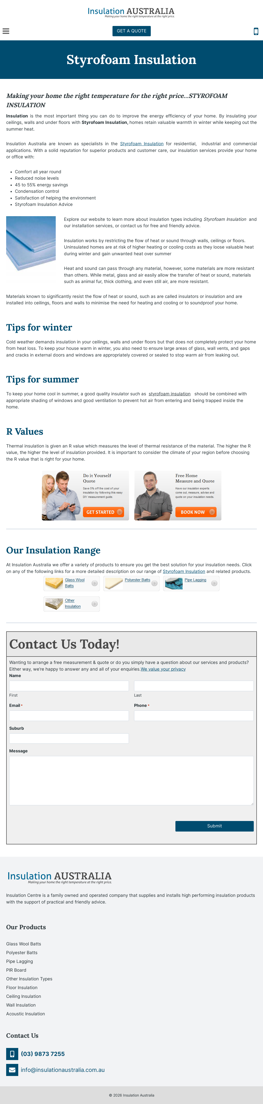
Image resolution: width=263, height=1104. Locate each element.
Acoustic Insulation (25, 1013)
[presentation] (48, 821)
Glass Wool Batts (23, 943)
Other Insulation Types (29, 978)
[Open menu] (6, 31)
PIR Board (16, 970)
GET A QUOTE (131, 30)
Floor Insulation (21, 987)
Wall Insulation (21, 1005)
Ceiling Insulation (23, 996)
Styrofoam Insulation (142, 143)
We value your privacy (163, 669)
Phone (141, 705)
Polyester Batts (21, 952)
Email (16, 705)
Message (18, 750)
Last (138, 695)
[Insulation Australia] (131, 12)
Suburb (16, 728)
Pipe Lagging (19, 961)
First (13, 695)
